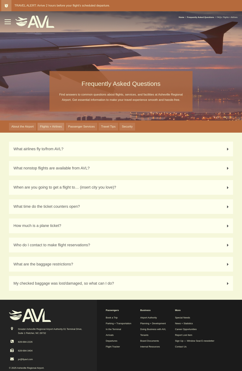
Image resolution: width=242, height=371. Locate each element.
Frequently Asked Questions (200, 17)
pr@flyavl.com (25, 359)
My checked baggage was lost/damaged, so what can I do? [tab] (122, 283)
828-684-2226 (25, 342)
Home (181, 17)
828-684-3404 (25, 350)
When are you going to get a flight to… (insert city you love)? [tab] (122, 187)
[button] (8, 23)
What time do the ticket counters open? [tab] (122, 206)
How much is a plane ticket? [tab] (122, 225)
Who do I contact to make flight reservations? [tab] (122, 245)
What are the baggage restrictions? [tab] (122, 264)
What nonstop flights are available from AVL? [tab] (122, 168)
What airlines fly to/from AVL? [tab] (122, 149)
